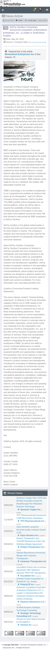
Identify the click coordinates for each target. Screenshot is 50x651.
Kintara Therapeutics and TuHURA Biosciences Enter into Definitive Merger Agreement (30, 541)
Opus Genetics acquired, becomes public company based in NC (30, 530)
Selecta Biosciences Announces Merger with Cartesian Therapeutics (30, 556)
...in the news (31, 20)
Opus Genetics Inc (28, 535)
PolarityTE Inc (26, 584)
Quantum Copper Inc (29, 509)
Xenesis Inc (25, 625)
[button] (3, 10)
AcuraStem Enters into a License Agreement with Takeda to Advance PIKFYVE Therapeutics (31, 570)
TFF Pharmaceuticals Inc (31, 521)
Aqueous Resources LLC (31, 602)
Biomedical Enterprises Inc (19, 54)
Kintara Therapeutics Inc (31, 547)
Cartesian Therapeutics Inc (32, 561)
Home (19, 20)
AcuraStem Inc (26, 576)
